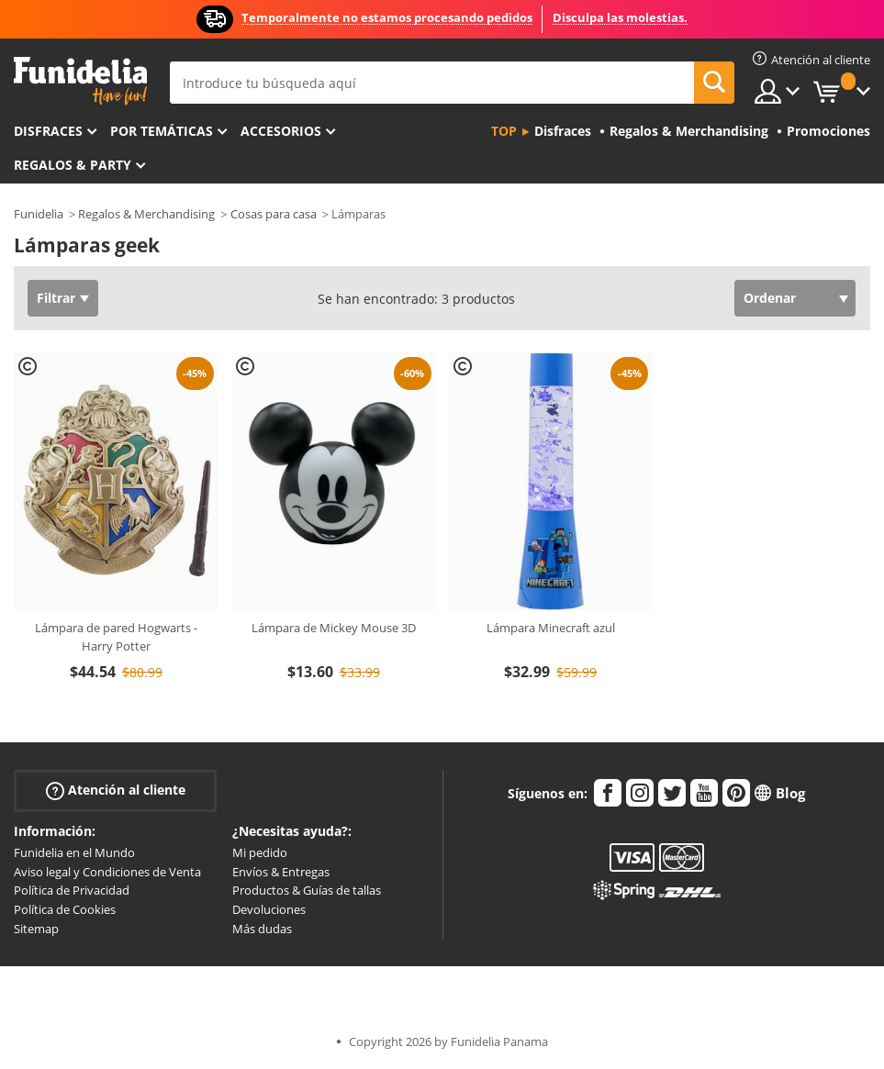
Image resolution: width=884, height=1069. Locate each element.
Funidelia (38, 214)
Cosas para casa (273, 214)
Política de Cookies (65, 909)
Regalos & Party (72, 164)
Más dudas (262, 928)
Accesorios (281, 130)
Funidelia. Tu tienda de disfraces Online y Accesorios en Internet (80, 81)
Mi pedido (259, 852)
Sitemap (36, 928)
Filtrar (56, 297)
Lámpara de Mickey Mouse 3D (334, 627)
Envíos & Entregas (281, 871)
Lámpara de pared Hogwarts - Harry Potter (116, 636)
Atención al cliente (115, 789)
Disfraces (48, 130)
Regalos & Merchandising (146, 214)
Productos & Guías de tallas (306, 890)
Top (504, 130)
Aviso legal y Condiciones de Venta (107, 871)
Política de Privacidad (71, 890)
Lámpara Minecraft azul (551, 627)
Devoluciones (269, 909)
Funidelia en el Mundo (74, 852)
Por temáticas (161, 130)
